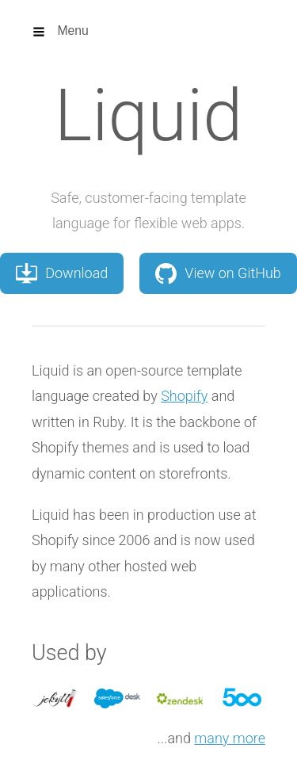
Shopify (184, 395)
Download (62, 273)
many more (229, 738)
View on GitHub (218, 273)
